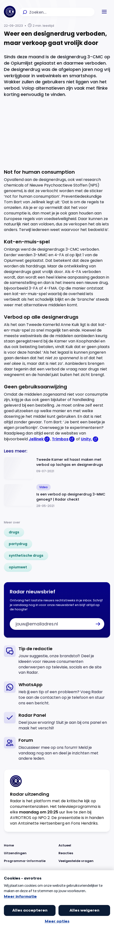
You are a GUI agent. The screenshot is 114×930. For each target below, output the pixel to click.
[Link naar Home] (30, 845)
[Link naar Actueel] (84, 845)
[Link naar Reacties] (84, 853)
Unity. (86, 439)
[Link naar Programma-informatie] (30, 861)
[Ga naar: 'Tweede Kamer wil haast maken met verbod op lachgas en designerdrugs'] (57, 468)
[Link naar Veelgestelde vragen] (84, 861)
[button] (104, 11)
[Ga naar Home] (10, 11)
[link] (14, 532)
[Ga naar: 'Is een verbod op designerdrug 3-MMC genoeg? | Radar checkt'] (57, 496)
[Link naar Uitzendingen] (30, 853)
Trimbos (60, 439)
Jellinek (36, 439)
